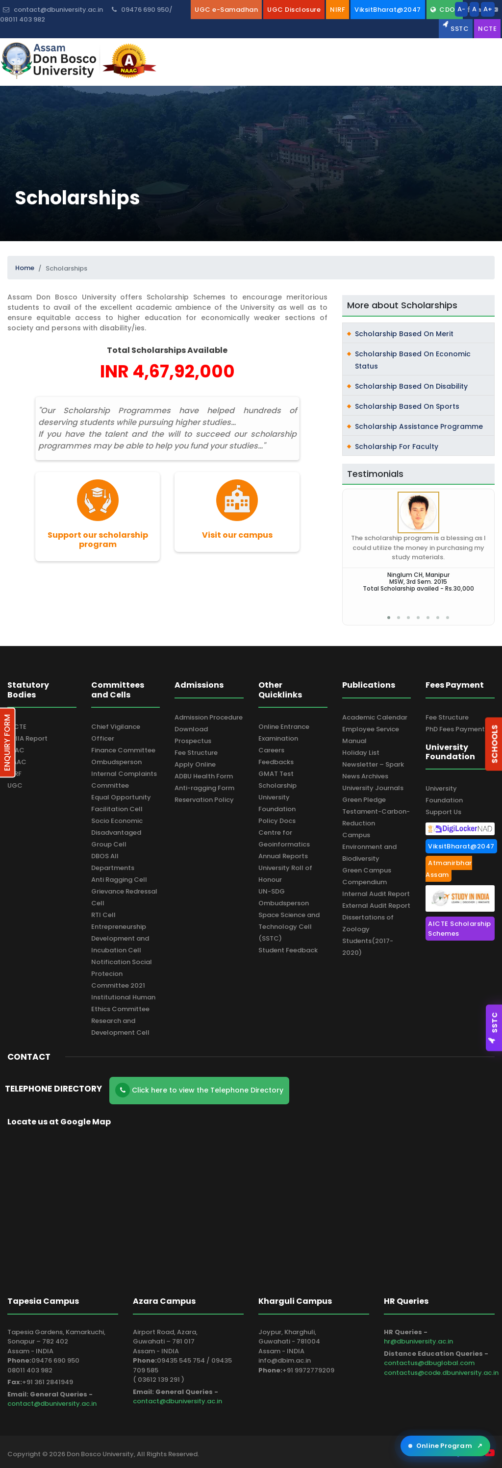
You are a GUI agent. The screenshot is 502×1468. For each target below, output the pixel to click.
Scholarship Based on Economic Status (413, 360)
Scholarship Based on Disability (411, 386)
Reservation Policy (204, 799)
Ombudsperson (116, 762)
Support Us (443, 812)
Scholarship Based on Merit (404, 334)
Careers (271, 750)
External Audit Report (376, 905)
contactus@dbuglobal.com (429, 1363)
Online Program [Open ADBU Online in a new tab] (445, 1446)
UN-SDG (271, 891)
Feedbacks (276, 762)
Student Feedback (288, 950)
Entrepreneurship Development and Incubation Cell (120, 938)
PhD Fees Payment (455, 729)
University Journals (372, 788)
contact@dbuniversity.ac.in (52, 1403)
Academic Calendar (374, 717)
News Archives (365, 776)
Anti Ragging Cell (119, 879)
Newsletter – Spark (373, 764)
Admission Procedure (209, 717)
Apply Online (195, 764)
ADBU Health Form (204, 776)
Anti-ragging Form (204, 788)
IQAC (16, 750)
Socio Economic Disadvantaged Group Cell (117, 832)
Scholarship (277, 785)
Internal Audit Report (376, 893)
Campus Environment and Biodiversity (369, 846)
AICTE (16, 726)
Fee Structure (196, 752)
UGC (15, 785)
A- (461, 9)
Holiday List (360, 752)
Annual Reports (283, 856)
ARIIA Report (27, 738)
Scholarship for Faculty (396, 446)
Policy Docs (277, 820)
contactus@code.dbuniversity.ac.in (441, 1372)
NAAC (16, 762)
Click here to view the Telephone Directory (199, 1090)
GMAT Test (276, 773)
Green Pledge (364, 799)
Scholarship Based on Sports (407, 406)
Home (24, 268)
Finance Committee (123, 750)
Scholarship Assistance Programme (419, 426)
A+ (487, 9)
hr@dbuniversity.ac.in (418, 1341)
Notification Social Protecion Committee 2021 (121, 973)
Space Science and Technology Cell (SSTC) (289, 926)
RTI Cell (103, 915)
